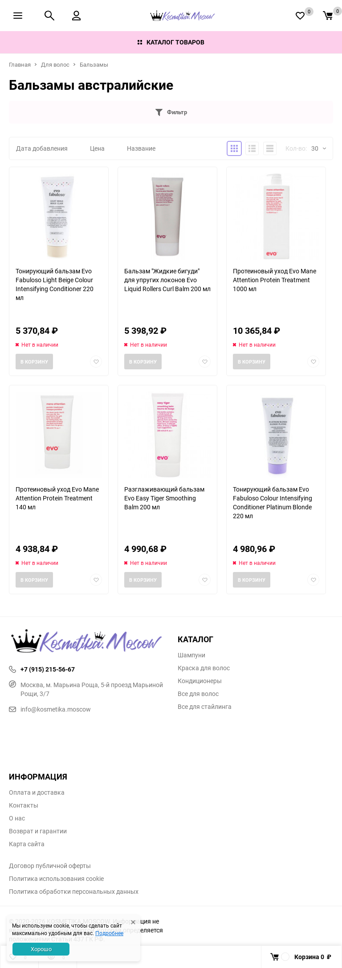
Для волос (55, 64)
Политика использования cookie (56, 879)
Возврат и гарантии (38, 831)
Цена (97, 148)
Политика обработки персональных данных (73, 891)
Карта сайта (27, 844)
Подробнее (109, 932)
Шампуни (191, 655)
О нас (17, 818)
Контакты (23, 805)
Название (141, 148)
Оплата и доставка (37, 792)
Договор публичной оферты (50, 866)
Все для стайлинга (205, 707)
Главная (20, 64)
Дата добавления (42, 148)
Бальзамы (94, 64)
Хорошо (41, 949)
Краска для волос (204, 668)
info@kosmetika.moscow (50, 709)
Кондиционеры (200, 681)
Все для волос (198, 694)
